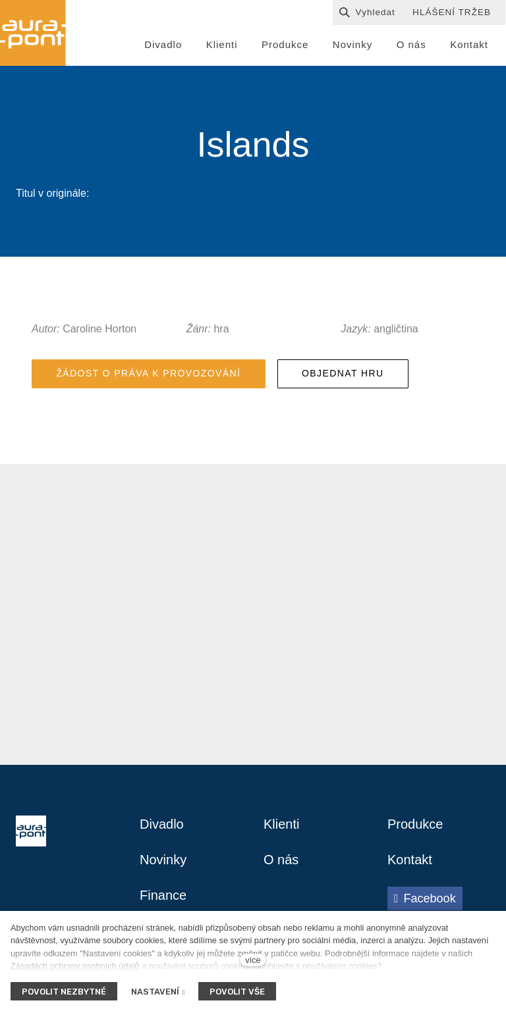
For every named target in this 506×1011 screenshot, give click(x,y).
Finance (163, 895)
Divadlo (162, 824)
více (252, 960)
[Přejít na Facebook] (425, 898)
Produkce (415, 824)
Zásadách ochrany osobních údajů (75, 966)
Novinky (163, 859)
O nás (281, 859)
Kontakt (409, 859)
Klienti (281, 824)
